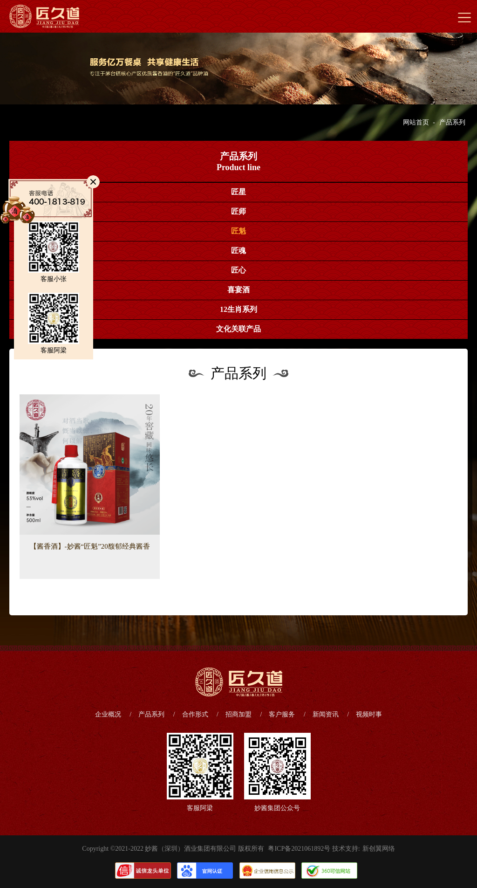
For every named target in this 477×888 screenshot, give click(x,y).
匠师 (238, 211)
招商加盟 (238, 714)
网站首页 (416, 122)
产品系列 (452, 122)
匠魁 (238, 231)
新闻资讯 (326, 714)
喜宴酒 (238, 290)
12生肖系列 (238, 309)
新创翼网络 (378, 848)
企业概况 (108, 714)
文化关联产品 (238, 329)
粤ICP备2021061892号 (299, 848)
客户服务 (282, 714)
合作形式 (195, 714)
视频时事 (369, 714)
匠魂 (238, 251)
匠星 (238, 192)
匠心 (238, 270)
